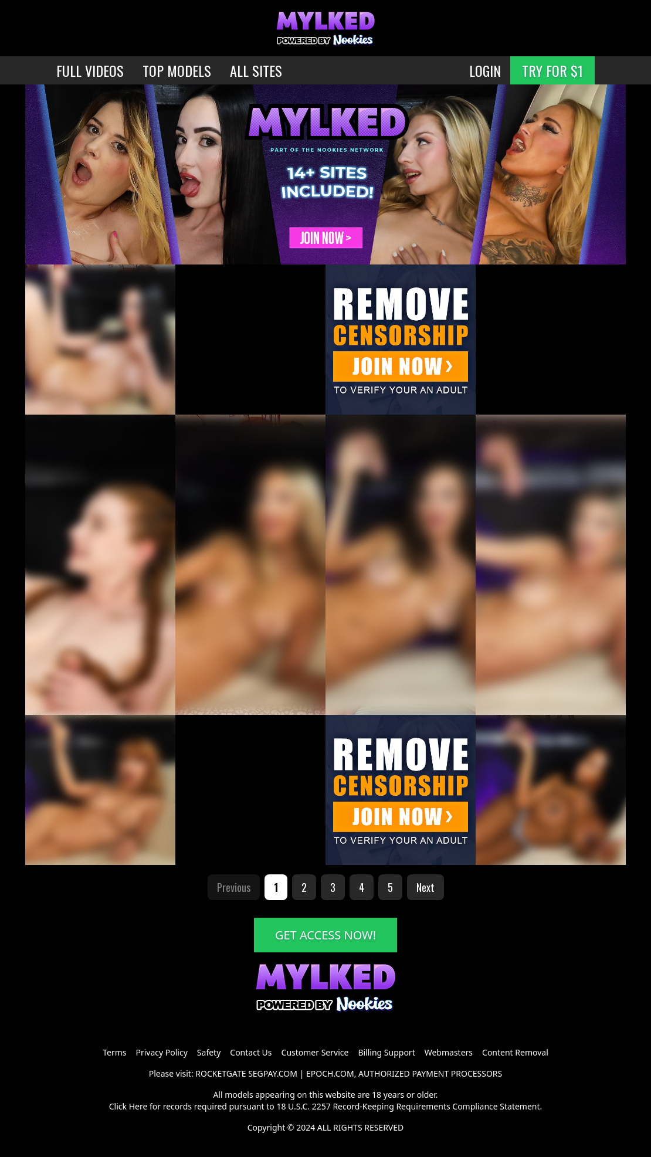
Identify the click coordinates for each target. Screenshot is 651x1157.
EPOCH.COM (330, 1073)
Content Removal (515, 1052)
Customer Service (315, 1052)
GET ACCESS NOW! (325, 935)
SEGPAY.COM (272, 1073)
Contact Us (251, 1052)
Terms (114, 1052)
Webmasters (449, 1052)
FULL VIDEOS (90, 70)
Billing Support (386, 1052)
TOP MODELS (177, 70)
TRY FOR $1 (552, 70)
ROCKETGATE (220, 1073)
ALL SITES (256, 70)
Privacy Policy (161, 1052)
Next (425, 887)
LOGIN (485, 70)
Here (138, 1106)
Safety (209, 1052)
